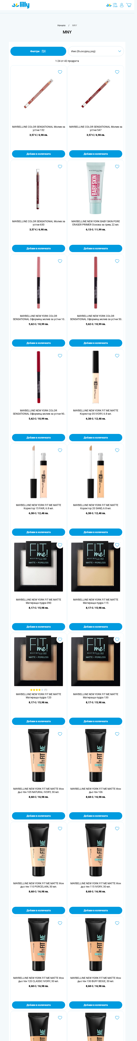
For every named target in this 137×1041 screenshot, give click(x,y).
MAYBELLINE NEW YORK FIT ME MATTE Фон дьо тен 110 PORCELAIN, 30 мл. (38, 885)
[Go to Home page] (21, 5)
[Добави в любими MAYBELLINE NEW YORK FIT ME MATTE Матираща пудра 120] (60, 639)
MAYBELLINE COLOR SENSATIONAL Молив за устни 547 (95, 128)
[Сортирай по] (96, 51)
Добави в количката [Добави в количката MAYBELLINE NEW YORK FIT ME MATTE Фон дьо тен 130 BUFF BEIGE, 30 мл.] (96, 1005)
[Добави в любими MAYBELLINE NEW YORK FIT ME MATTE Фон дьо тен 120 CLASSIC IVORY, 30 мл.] (60, 923)
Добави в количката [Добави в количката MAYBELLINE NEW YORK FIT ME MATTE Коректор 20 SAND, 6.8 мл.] (96, 532)
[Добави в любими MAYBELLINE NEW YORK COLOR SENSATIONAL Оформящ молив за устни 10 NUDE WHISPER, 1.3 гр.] (60, 261)
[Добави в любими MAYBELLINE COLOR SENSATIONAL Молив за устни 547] (117, 72)
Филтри (38, 51)
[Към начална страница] (61, 25)
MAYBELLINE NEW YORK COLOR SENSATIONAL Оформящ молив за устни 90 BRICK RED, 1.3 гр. (38, 412)
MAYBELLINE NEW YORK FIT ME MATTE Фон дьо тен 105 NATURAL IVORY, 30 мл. (38, 790)
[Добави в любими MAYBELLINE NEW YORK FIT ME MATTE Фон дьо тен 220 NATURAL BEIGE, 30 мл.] (60, 1017)
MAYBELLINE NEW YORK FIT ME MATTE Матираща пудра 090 (38, 601)
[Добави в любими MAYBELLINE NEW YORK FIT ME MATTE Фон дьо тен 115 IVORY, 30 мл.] (117, 828)
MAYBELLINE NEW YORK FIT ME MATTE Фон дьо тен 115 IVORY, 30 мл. (95, 885)
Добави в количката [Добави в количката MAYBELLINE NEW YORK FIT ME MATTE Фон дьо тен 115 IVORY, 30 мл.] (96, 910)
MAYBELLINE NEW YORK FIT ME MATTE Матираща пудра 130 (95, 696)
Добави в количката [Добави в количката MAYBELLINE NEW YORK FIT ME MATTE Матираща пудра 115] (96, 626)
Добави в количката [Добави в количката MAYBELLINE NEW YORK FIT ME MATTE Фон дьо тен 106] (96, 815)
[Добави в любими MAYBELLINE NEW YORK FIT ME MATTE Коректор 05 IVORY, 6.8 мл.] (117, 355)
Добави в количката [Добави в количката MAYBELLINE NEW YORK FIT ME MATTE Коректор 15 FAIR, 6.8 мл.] (39, 532)
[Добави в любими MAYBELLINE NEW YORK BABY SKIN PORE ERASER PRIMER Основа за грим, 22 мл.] (117, 166)
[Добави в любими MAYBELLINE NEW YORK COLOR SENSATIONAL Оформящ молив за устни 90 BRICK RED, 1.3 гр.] (60, 355)
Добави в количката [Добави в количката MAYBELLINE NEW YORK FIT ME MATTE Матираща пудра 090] (39, 626)
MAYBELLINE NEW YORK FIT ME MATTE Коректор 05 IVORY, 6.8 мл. (95, 412)
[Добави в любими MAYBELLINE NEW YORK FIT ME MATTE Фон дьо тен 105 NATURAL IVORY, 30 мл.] (60, 734)
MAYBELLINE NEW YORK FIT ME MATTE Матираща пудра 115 (95, 601)
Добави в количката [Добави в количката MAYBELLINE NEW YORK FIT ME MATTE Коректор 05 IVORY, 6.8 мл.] (96, 437)
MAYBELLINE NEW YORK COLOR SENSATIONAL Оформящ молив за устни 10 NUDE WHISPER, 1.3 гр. (38, 317)
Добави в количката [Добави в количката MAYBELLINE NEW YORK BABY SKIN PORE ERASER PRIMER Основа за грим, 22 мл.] (96, 248)
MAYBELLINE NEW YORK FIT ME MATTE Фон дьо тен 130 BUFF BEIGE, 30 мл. (95, 979)
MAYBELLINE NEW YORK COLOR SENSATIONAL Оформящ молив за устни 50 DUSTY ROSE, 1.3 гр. (95, 317)
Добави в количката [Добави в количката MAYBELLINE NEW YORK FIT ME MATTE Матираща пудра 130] (96, 721)
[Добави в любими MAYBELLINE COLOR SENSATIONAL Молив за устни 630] (60, 166)
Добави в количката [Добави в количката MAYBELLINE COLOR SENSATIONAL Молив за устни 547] (96, 153)
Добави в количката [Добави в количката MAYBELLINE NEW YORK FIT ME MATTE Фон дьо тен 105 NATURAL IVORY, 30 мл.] (39, 815)
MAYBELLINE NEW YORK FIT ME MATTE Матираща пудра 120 (38, 696)
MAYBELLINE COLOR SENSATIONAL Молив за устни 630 (38, 223)
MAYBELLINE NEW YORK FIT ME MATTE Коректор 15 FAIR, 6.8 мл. (38, 507)
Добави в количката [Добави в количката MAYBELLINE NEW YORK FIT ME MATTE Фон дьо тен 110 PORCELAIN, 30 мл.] (39, 910)
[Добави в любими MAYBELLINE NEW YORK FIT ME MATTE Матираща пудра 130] (117, 639)
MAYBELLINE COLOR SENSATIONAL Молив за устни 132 (38, 128)
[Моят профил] (121, 5)
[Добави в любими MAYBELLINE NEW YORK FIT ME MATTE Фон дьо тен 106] (117, 734)
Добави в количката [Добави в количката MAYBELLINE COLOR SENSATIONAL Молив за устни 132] (39, 153)
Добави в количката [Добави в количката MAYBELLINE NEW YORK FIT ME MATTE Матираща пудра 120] (39, 721)
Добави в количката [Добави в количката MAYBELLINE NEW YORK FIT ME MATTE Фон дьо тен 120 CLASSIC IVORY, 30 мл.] (39, 1005)
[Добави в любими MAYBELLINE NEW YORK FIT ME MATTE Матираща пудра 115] (117, 545)
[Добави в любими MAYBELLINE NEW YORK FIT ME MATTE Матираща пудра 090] (60, 545)
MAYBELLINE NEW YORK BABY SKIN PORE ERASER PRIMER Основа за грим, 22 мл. (96, 223)
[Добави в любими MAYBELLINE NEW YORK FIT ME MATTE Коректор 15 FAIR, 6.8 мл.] (60, 450)
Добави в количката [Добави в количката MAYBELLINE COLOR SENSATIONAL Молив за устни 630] (39, 248)
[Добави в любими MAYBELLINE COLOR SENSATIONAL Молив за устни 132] (60, 72)
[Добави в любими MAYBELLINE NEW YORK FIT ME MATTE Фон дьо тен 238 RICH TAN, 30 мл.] (117, 1017)
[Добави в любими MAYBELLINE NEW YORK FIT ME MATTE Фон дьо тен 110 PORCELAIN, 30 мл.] (60, 828)
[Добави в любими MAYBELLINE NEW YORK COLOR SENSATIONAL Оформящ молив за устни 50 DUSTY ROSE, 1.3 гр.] (117, 261)
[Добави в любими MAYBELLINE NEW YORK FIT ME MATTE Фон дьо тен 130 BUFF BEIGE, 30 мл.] (117, 923)
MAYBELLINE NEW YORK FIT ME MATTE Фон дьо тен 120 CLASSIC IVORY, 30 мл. (38, 979)
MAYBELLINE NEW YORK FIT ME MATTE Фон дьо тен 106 (95, 790)
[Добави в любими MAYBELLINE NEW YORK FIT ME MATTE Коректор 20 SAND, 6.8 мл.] (117, 450)
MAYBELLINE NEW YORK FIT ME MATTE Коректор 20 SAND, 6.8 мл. (95, 507)
